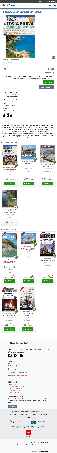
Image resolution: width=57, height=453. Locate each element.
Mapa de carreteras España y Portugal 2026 (9, 262)
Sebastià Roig (15, 60)
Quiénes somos (12, 384)
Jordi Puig (6, 60)
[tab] (5, 122)
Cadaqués (28, 163)
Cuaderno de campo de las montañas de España (28, 249)
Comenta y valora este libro (10, 65)
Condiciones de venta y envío (16, 386)
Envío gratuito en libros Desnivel (17, 388)
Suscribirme (13, 406)
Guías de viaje (8, 111)
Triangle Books (13, 94)
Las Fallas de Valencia (9, 315)
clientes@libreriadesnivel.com (17, 372)
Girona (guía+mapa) (9, 169)
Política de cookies (13, 392)
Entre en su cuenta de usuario (47, 1)
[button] (50, 5)
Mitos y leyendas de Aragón (27, 314)
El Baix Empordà (9, 212)
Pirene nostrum (47, 166)
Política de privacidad (14, 390)
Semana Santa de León (47, 260)
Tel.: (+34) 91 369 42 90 (15, 369)
